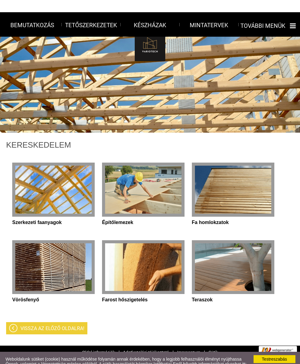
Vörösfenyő (25, 287)
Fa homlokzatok (210, 210)
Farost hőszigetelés (125, 287)
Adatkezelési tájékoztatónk (30, 356)
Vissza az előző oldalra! (52, 316)
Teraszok (202, 287)
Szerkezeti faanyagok (37, 210)
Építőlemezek (117, 210)
